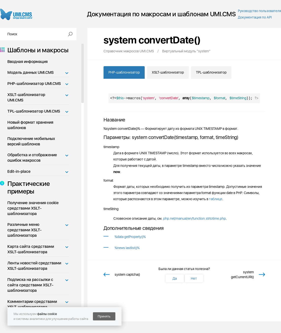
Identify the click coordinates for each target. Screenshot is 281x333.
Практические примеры (27, 187)
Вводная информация (27, 61)
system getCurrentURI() (242, 274)
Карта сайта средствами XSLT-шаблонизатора (30, 249)
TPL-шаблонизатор (211, 72)
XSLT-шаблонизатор (168, 72)
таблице (215, 199)
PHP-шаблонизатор (124, 72)
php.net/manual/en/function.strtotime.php (194, 218)
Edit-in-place (19, 171)
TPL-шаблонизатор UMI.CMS (33, 111)
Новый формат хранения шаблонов (30, 125)
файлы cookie (47, 314)
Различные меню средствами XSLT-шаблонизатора (24, 230)
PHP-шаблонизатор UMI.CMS (34, 83)
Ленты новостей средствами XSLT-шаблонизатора (34, 266)
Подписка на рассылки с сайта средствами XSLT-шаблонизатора (30, 285)
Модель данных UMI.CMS (30, 72)
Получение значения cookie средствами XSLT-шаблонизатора (33, 208)
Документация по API (255, 17)
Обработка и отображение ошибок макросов (32, 158)
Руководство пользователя (259, 11)
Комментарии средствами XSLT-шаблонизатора (32, 304)
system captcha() (127, 274)
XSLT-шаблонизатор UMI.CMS (26, 97)
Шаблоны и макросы (36, 50)
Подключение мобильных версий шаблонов (31, 141)
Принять (104, 316)
